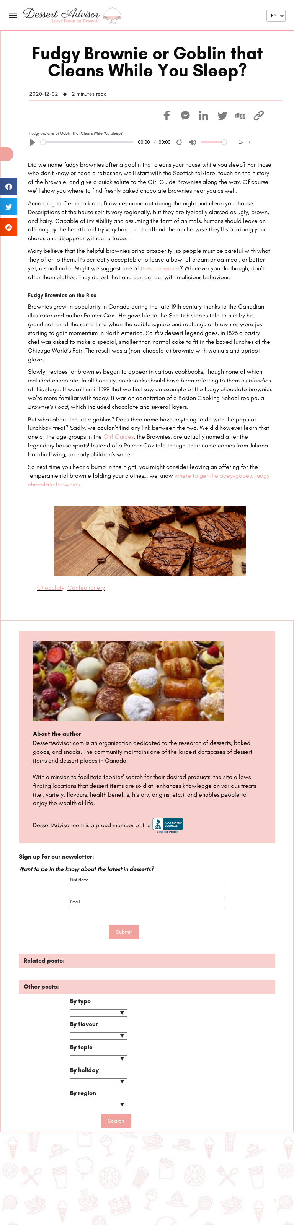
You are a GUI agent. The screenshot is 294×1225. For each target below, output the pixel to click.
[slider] (87, 142)
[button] (6, 154)
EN (274, 15)
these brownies (160, 268)
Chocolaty (50, 587)
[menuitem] (245, 142)
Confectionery (86, 587)
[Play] (32, 142)
